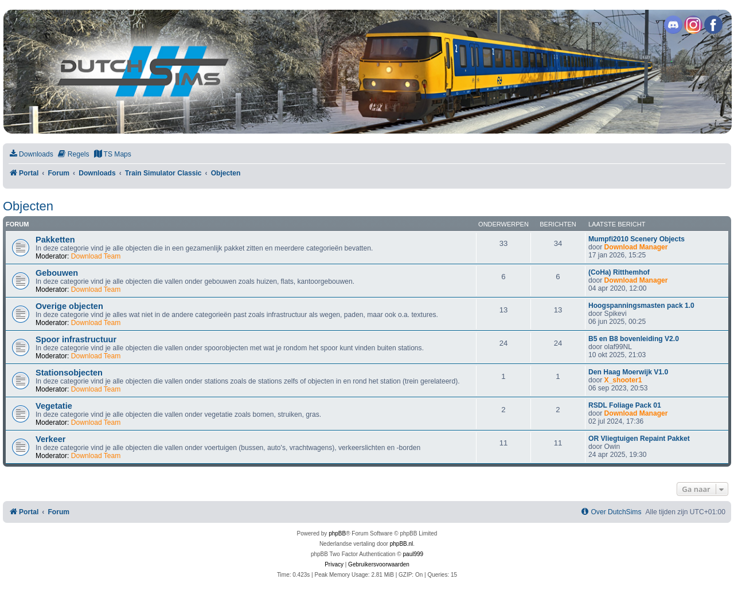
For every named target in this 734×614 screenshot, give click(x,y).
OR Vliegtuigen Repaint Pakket (639, 439)
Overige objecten (69, 306)
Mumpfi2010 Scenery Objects (636, 239)
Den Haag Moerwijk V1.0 (628, 372)
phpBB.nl (401, 544)
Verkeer (50, 439)
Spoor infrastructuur (76, 339)
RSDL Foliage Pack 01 (624, 405)
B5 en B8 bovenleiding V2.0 (633, 339)
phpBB (337, 533)
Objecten (28, 206)
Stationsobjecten (69, 372)
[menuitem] (31, 154)
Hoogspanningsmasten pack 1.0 (641, 306)
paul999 (413, 554)
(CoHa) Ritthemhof (619, 272)
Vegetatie (54, 405)
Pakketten (55, 239)
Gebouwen (57, 272)
